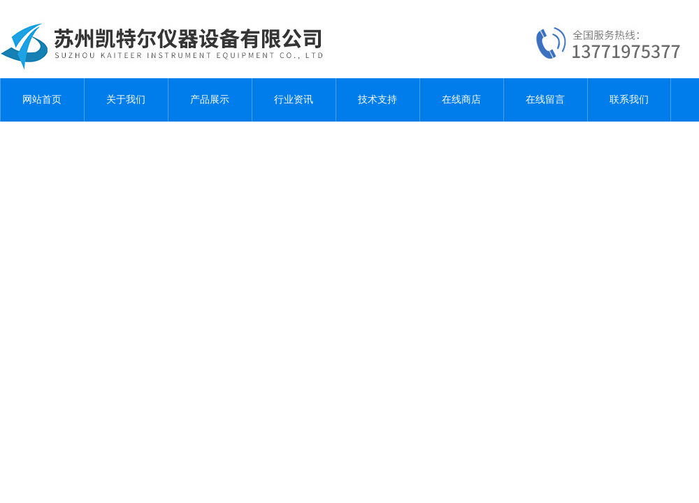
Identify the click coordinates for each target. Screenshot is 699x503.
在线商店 (461, 99)
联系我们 (629, 99)
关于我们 (125, 99)
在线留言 (545, 99)
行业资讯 (293, 99)
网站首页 (42, 99)
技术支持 (377, 99)
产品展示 (209, 99)
